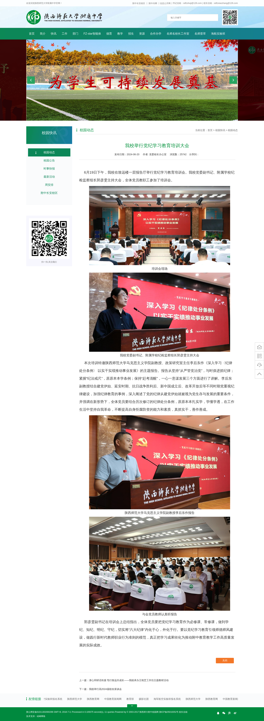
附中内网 (153, 3)
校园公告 (49, 160)
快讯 (53, 33)
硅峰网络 (41, 716)
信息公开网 (165, 3)
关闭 (224, 660)
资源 (142, 33)
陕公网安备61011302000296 (39, 712)
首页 (32, 33)
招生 (131, 33)
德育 (109, 33)
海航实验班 (218, 33)
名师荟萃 (200, 33)
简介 (42, 33)
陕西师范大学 (75, 699)
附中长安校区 (138, 3)
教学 (120, 33)
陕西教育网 (94, 699)
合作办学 (155, 33)
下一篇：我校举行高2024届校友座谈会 (100, 689)
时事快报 (49, 168)
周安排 (49, 184)
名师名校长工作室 (178, 33)
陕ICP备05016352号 (168, 712)
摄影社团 (145, 699)
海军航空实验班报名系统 (49, 699)
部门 (75, 33)
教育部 (131, 699)
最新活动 (49, 176)
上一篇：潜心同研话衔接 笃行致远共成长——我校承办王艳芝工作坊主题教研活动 (124, 680)
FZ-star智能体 (92, 33)
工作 (64, 33)
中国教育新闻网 (114, 699)
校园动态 (49, 152)
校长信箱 (183, 712)
